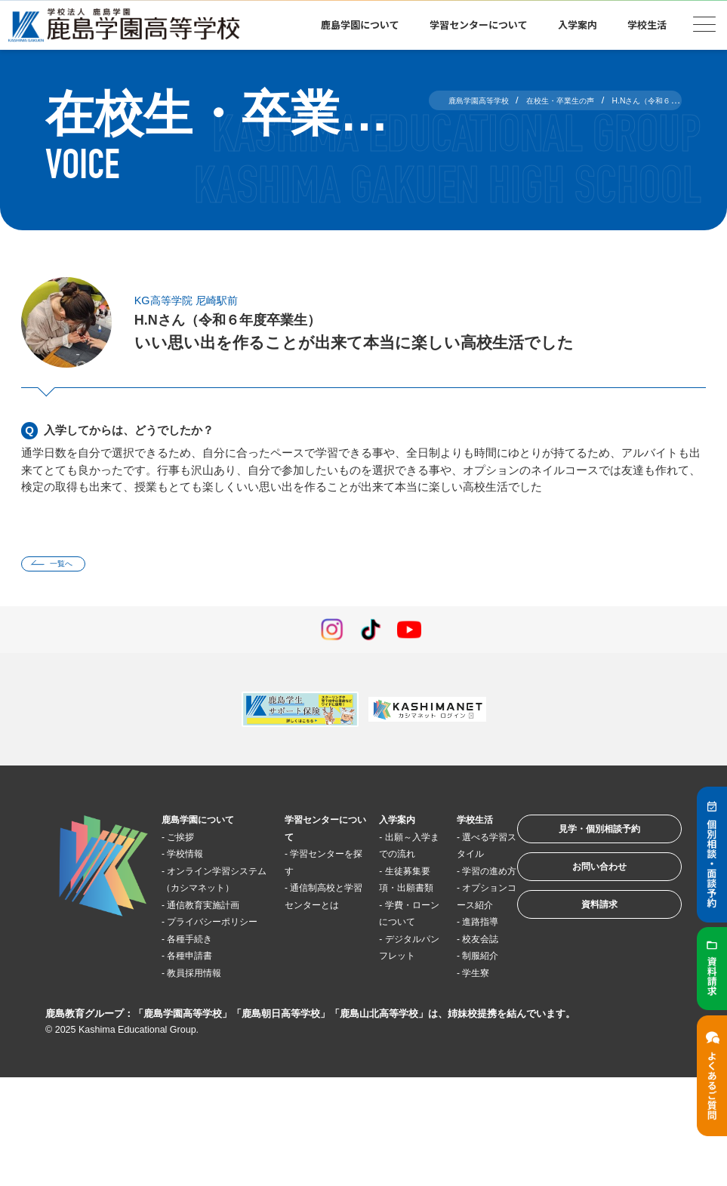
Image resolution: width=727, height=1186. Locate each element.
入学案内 (577, 24)
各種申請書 (201, 1012)
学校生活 (647, 24)
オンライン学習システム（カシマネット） (211, 893)
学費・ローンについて (384, 961)
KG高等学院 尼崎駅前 (200, 299)
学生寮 (448, 1080)
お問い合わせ (579, 887)
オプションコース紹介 (447, 944)
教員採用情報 (207, 1029)
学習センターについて (479, 24)
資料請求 (579, 934)
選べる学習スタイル (447, 859)
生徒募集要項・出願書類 (384, 910)
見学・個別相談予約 (579, 840)
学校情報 (195, 859)
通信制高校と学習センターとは (307, 910)
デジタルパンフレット (384, 1012)
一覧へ (71, 566)
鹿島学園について (360, 24)
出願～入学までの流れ (384, 859)
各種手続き (201, 995)
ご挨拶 (190, 842)
